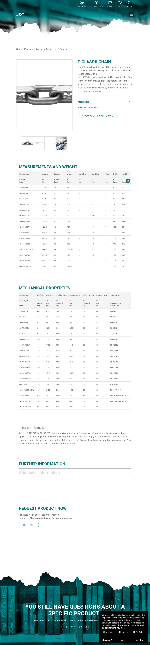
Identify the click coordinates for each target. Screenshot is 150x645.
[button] (120, 5)
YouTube (138, 632)
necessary (109, 632)
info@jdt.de (44, 631)
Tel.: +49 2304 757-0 (75, 595)
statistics (124, 632)
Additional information (97, 116)
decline (140, 640)
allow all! (107, 640)
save (123, 640)
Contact (28, 509)
